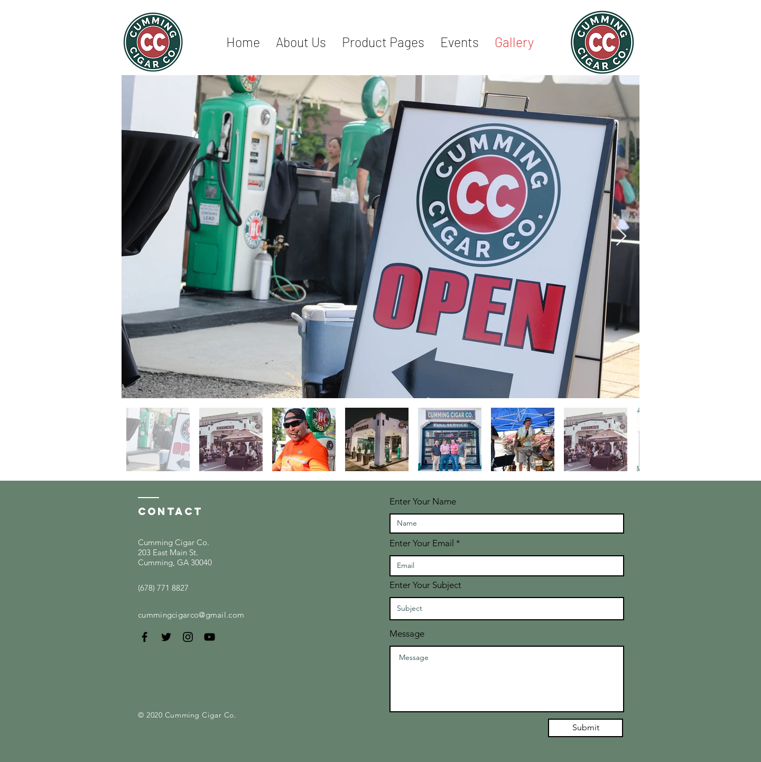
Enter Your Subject (425, 585)
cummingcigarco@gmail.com (191, 615)
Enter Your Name (422, 501)
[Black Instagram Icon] (187, 637)
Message (406, 633)
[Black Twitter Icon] (166, 637)
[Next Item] (621, 236)
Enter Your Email (421, 543)
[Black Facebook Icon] (144, 637)
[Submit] (585, 728)
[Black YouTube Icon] (209, 637)
